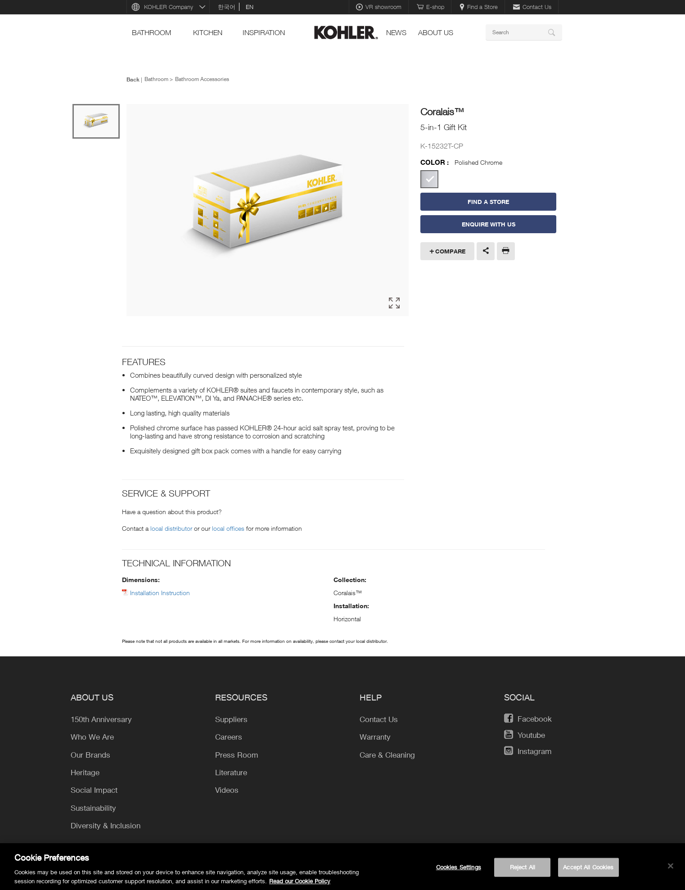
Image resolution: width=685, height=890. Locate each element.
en (249, 6)
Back (133, 79)
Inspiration (264, 32)
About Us (435, 32)
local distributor (171, 527)
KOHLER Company (168, 6)
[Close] (670, 870)
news (396, 32)
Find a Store (479, 7)
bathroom (151, 32)
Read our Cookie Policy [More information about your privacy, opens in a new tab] (299, 884)
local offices (228, 527)
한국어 (226, 6)
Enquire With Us (488, 224)
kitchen (207, 32)
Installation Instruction (160, 591)
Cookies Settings (458, 870)
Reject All (522, 870)
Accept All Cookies (588, 870)
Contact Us (532, 7)
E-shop (430, 7)
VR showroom (378, 7)
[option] (267, 210)
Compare (450, 251)
